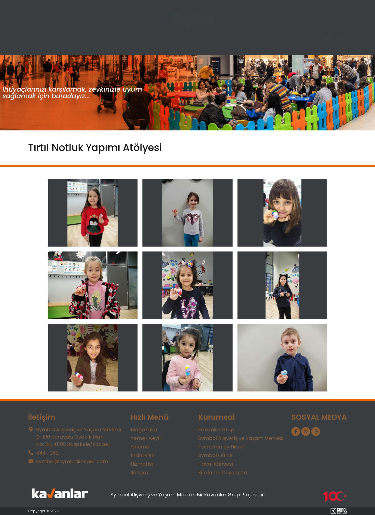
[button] (328, 39)
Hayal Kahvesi (248, 38)
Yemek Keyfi (121, 38)
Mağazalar (83, 38)
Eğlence (180, 38)
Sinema (153, 38)
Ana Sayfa (48, 38)
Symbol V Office (296, 38)
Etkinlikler (209, 38)
